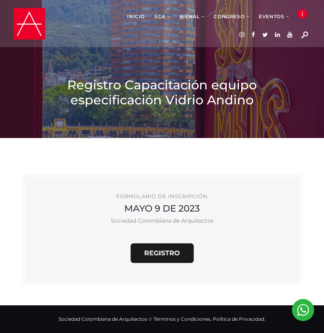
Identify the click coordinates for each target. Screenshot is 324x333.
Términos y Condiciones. (183, 319)
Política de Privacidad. (239, 319)
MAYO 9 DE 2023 (162, 208)
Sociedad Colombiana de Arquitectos (103, 319)
